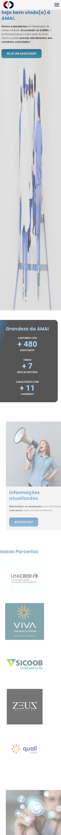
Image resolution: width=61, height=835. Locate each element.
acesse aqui (26, 522)
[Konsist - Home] (8, 4)
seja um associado (20, 53)
